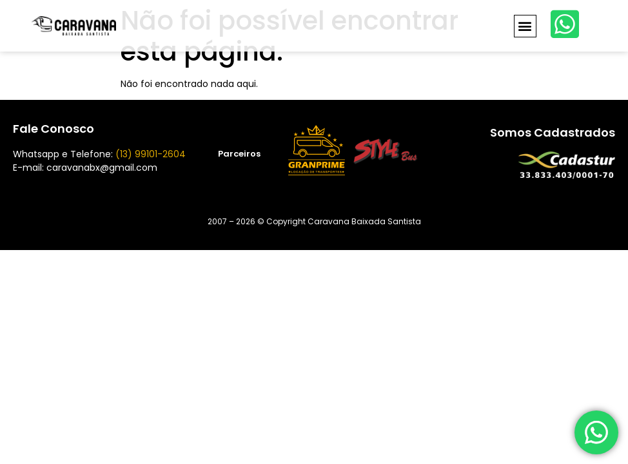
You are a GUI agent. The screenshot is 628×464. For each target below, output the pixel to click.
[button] (525, 26)
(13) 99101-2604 (150, 154)
